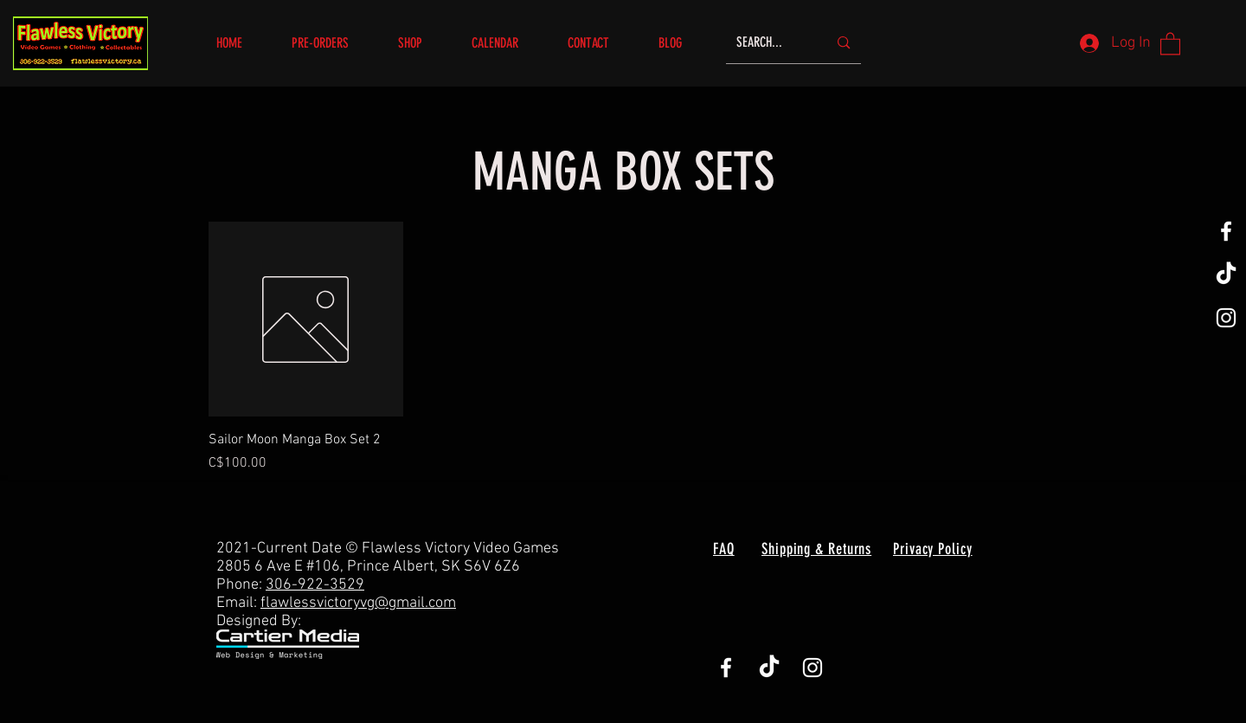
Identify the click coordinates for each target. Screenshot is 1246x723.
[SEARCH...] (769, 43)
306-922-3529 (315, 585)
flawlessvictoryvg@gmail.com (358, 603)
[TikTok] (1226, 274)
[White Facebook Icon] (1226, 231)
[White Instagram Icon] (1226, 318)
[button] (422, 43)
